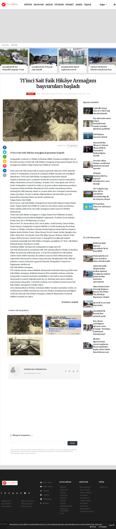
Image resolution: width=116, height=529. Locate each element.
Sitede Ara (103, 487)
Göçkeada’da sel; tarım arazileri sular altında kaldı (101, 258)
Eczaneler (83, 495)
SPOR (62, 513)
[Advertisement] (58, 26)
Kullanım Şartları (27, 501)
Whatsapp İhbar (27, 504)
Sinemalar (84, 503)
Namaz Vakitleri (86, 493)
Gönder (72, 443)
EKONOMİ (39, 4)
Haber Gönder (26, 506)
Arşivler (44, 495)
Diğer (103, 4)
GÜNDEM (59, 4)
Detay (93, 527)
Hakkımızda (6, 501)
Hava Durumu (85, 487)
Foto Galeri (46, 482)
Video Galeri (46, 487)
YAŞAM (87, 4)
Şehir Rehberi (85, 509)
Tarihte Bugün (85, 501)
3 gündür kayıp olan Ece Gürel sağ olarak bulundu (101, 111)
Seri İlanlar (84, 506)
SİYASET (70, 4)
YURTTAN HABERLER (64, 510)
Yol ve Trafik (84, 490)
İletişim (44, 503)
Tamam (102, 527)
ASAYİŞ (79, 4)
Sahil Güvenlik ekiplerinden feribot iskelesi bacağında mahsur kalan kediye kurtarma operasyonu (101, 274)
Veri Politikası (6, 506)
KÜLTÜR (14, 45)
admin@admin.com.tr (32, 373)
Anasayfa (5, 45)
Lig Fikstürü (84, 498)
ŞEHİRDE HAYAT (66, 506)
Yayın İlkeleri (6, 504)
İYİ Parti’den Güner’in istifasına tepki (102, 206)
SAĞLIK (49, 4)
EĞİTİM (28, 4)
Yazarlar (44, 491)
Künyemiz (45, 499)
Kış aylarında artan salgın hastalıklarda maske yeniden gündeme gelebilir (102, 123)
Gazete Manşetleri (87, 511)
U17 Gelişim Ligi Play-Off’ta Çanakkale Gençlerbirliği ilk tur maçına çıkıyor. (101, 194)
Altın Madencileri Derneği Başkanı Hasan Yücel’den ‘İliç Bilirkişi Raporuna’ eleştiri (101, 292)
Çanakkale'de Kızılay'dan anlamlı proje (99, 313)
